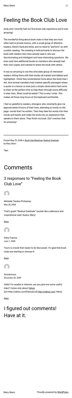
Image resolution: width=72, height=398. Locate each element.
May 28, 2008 (10, 205)
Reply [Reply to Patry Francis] (6, 258)
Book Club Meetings (34, 140)
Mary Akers (9, 5)
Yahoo (31, 288)
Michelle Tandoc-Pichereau (17, 201)
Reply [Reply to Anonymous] (6, 298)
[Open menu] (66, 5)
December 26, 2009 (12, 278)
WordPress (62, 392)
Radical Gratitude (51, 140)
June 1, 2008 (9, 241)
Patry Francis (10, 238)
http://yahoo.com (46, 291)
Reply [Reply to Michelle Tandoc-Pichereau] (6, 222)
